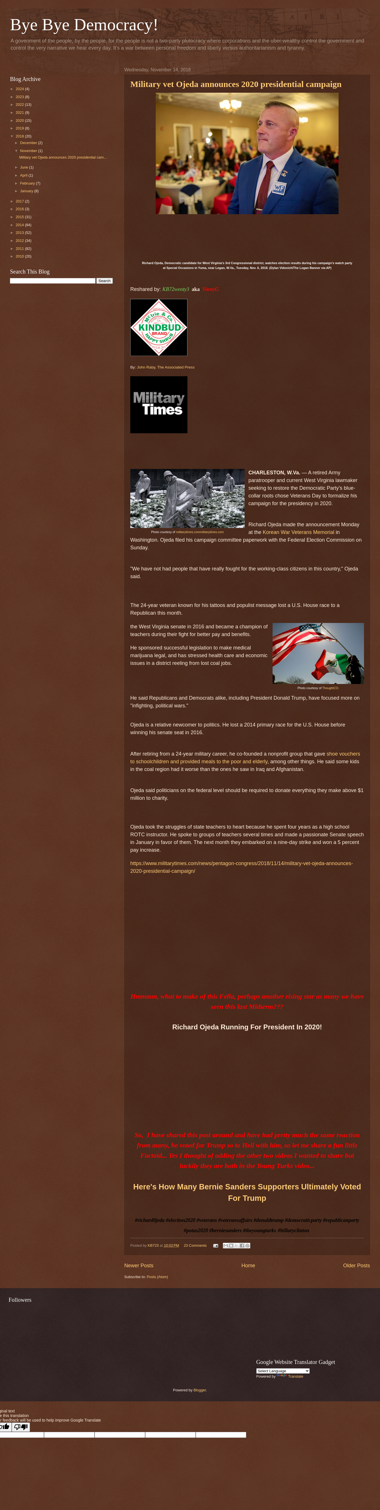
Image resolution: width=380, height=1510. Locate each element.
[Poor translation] (21, 1427)
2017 (20, 201)
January (27, 191)
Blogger (199, 1390)
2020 (20, 120)
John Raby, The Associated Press (166, 367)
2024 (20, 89)
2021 (20, 112)
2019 (20, 128)
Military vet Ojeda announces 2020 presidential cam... (63, 157)
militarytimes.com (188, 532)
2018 (20, 136)
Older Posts (356, 1265)
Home (248, 1265)
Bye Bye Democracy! (84, 24)
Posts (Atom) (157, 1277)
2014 (20, 225)
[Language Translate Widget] (283, 1371)
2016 (20, 209)
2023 (20, 97)
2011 (20, 248)
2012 (20, 240)
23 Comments (195, 1245)
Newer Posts (138, 1265)
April (24, 175)
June (24, 167)
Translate (290, 1376)
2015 (20, 217)
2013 (20, 232)
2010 (20, 256)
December (29, 143)
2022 (20, 104)
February (28, 183)
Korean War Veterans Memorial (298, 532)
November (29, 151)
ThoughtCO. (330, 688)
